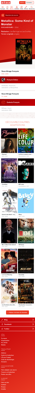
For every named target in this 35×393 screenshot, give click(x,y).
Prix (7, 7)
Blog (17, 320)
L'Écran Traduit (6, 357)
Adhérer (22, 2)
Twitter (17, 329)
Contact (3, 384)
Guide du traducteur (7, 355)
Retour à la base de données (17, 312)
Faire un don (5, 382)
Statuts (3, 345)
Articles (26, 7)
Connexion (29, 2)
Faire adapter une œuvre (9, 370)
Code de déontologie (7, 359)
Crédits (3, 389)
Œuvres (12, 7)
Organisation (5, 340)
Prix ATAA (4, 342)
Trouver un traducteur (8, 372)
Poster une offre (6, 374)
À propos (4, 338)
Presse (3, 387)
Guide (21, 7)
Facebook (17, 324)
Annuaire (16, 7)
